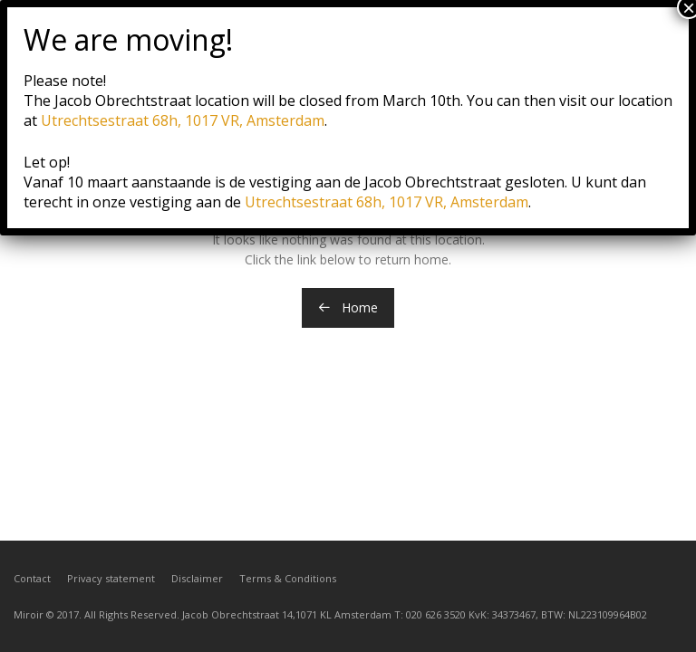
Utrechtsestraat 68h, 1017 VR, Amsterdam (182, 120)
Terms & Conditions (287, 578)
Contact (32, 578)
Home (348, 307)
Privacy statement (111, 578)
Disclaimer (197, 578)
